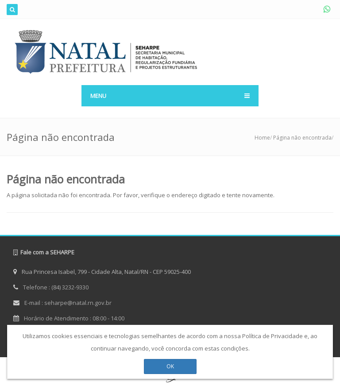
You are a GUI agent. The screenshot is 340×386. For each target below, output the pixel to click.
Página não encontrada (302, 137)
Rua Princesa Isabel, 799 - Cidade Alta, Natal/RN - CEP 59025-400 (102, 272)
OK (170, 364)
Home (262, 137)
